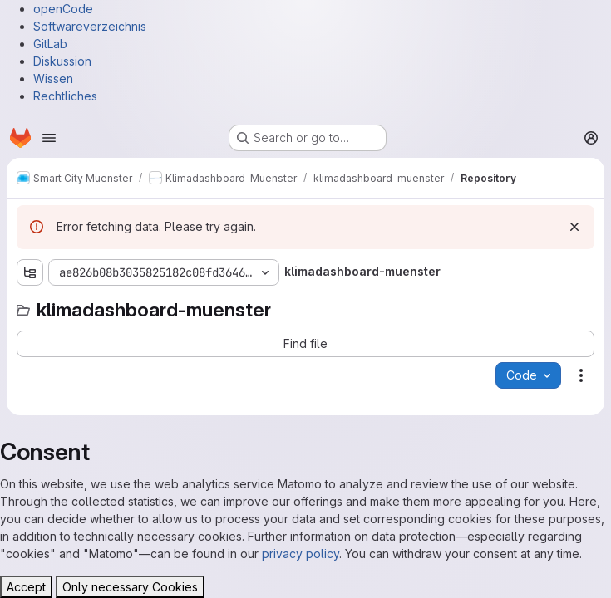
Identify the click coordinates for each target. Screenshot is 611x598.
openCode (63, 9)
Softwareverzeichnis (89, 26)
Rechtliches (65, 96)
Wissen (53, 78)
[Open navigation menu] (49, 138)
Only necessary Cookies (130, 587)
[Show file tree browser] (30, 272)
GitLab (50, 44)
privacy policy (300, 554)
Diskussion (62, 61)
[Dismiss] (574, 227)
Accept (26, 587)
